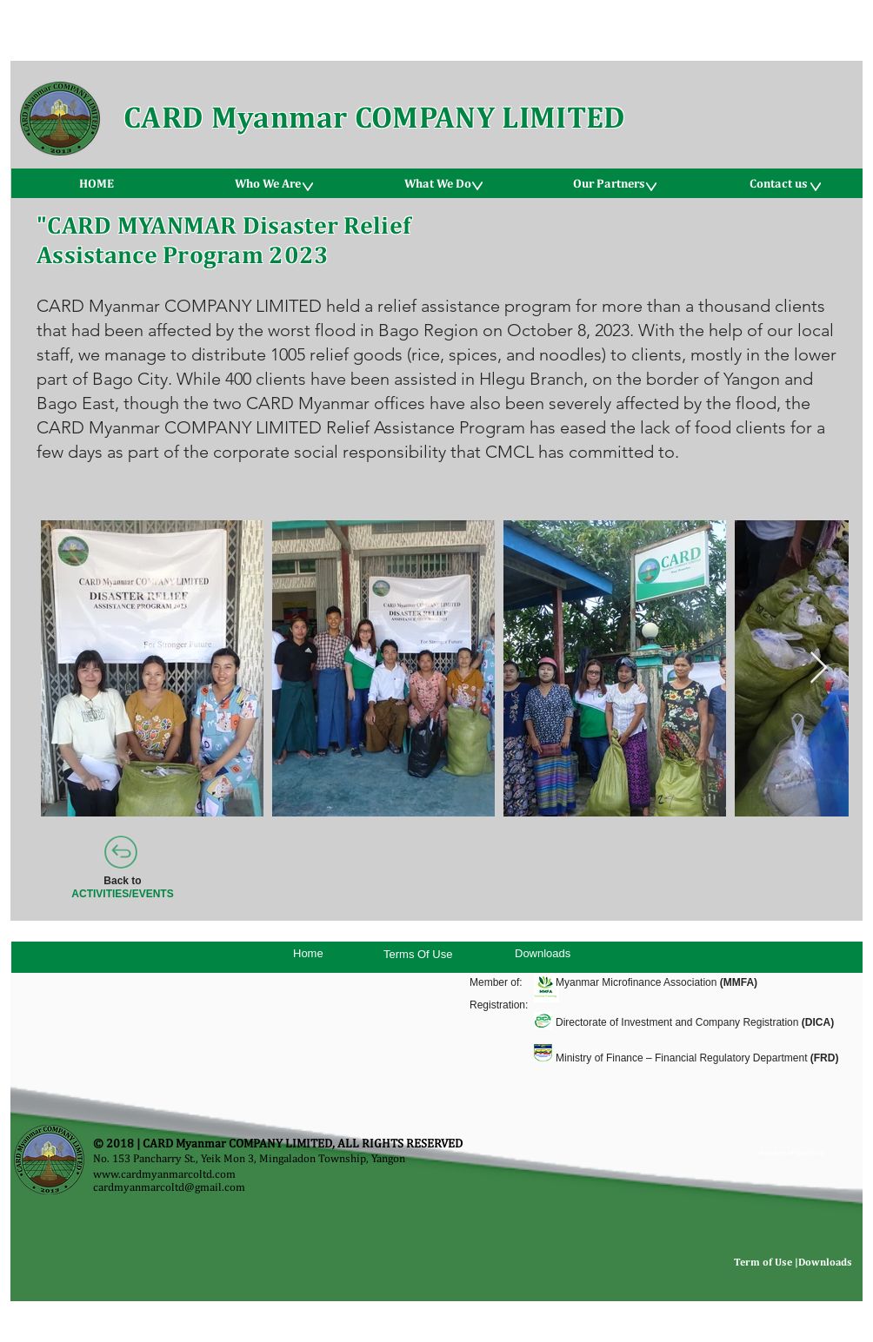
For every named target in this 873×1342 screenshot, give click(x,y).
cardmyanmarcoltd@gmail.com (169, 1186)
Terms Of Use (417, 954)
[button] (267, 183)
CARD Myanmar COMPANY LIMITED (374, 117)
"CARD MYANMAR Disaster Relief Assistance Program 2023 (223, 239)
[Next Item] (819, 668)
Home (308, 953)
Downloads (542, 953)
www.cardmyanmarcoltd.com (164, 1173)
